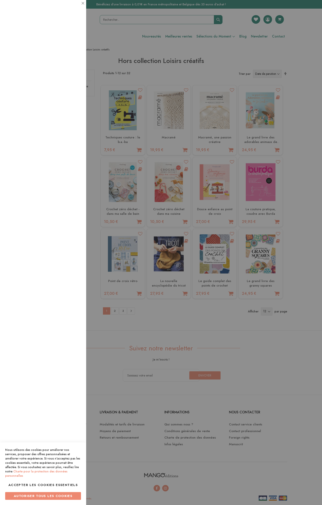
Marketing (74, 104)
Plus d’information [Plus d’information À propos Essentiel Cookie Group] (68, 40)
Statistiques (74, 58)
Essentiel (74, 8)
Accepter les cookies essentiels (43, 485)
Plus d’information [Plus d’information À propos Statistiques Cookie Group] (68, 86)
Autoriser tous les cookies (43, 496)
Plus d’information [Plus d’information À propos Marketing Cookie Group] (68, 131)
